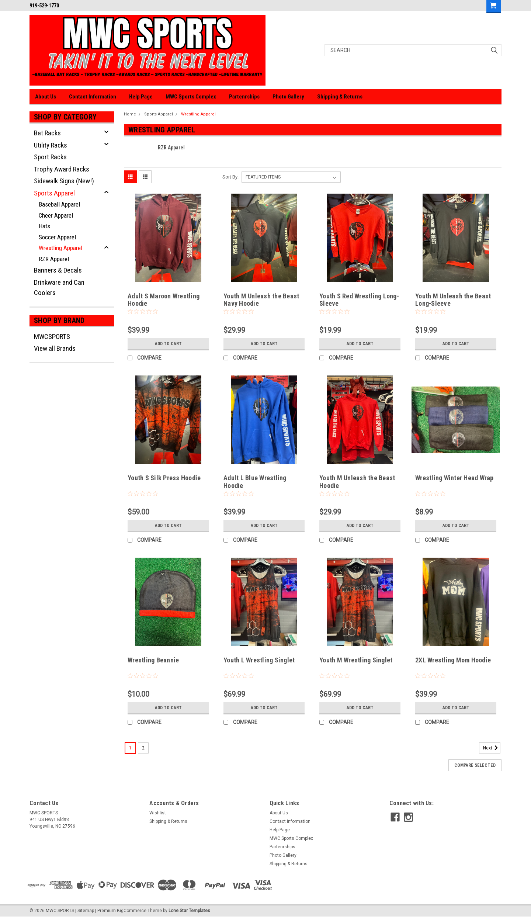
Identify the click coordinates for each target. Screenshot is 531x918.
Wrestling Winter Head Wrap (454, 478)
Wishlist (157, 812)
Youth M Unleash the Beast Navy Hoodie (261, 300)
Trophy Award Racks (61, 169)
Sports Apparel (54, 193)
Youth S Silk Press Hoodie (164, 478)
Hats (44, 226)
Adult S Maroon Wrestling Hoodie (163, 300)
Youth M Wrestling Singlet (355, 660)
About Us (45, 96)
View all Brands (55, 348)
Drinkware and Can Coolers (59, 287)
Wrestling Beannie (153, 660)
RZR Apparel (54, 259)
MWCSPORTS (52, 336)
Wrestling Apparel (60, 248)
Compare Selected (475, 765)
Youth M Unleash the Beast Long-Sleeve (453, 300)
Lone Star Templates (189, 910)
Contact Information (92, 96)
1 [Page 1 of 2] (130, 748)
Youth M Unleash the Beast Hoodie (357, 481)
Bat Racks (47, 133)
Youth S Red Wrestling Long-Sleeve (359, 300)
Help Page (141, 96)
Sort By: (230, 177)
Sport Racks (50, 157)
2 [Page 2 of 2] (143, 748)
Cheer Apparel (56, 215)
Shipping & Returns (339, 96)
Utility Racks (50, 145)
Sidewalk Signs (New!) (64, 181)
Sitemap (85, 910)
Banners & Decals (58, 270)
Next (491, 748)
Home (130, 114)
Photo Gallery (288, 96)
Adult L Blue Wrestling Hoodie (255, 481)
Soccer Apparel (57, 237)
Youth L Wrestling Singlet (259, 660)
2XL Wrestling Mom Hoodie (453, 660)
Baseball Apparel (59, 204)
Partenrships (244, 96)
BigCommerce (131, 910)
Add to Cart (168, 344)
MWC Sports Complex (191, 96)
